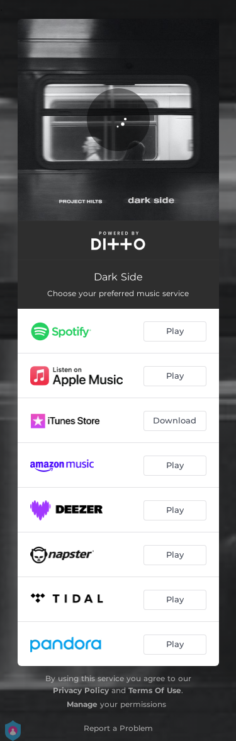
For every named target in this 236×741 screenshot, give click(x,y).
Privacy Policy (81, 690)
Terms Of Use (154, 690)
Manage (82, 704)
